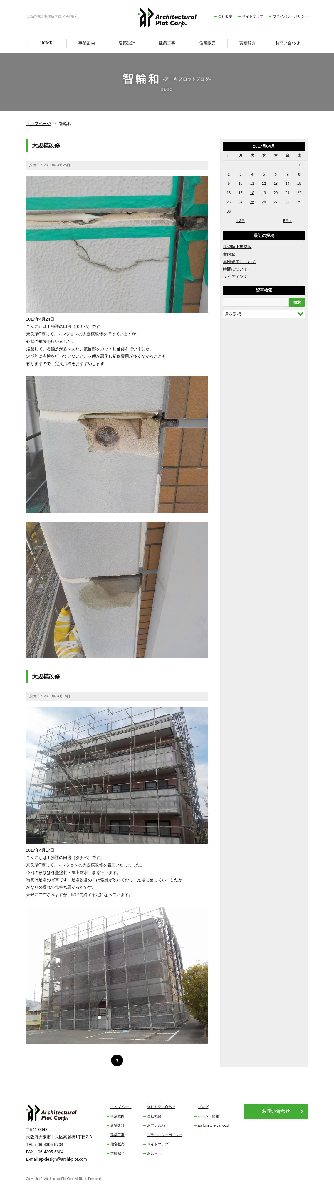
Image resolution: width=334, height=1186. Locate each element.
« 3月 (240, 221)
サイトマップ (252, 16)
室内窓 (229, 254)
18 (252, 193)
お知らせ (154, 1153)
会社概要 (225, 16)
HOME (46, 43)
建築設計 (127, 43)
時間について (235, 269)
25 (252, 202)
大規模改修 (46, 145)
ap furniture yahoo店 (214, 1125)
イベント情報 (208, 1116)
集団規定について (239, 261)
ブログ (203, 1107)
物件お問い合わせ (161, 1107)
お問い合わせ (287, 43)
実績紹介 (247, 43)
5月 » (287, 221)
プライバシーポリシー (290, 16)
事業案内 (86, 43)
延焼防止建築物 (237, 246)
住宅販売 (207, 43)
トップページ (38, 123)
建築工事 (167, 43)
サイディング (235, 276)
